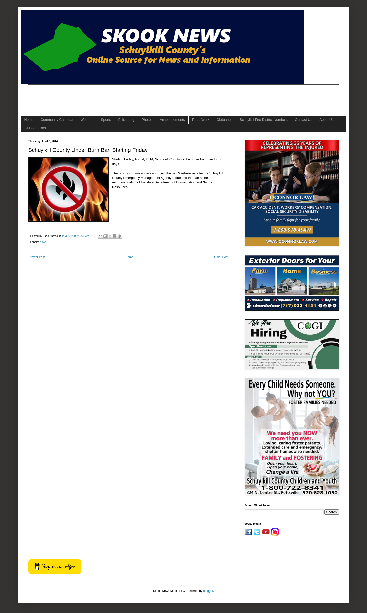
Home (29, 120)
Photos (147, 120)
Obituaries (224, 120)
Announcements (172, 120)
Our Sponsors (35, 128)
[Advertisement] (118, 96)
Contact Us (303, 120)
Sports (106, 120)
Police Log (126, 120)
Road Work (200, 120)
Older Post (221, 257)
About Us (326, 120)
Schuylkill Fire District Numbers (264, 120)
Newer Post (37, 257)
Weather (87, 120)
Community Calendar (57, 120)
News (43, 241)
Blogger (208, 591)
